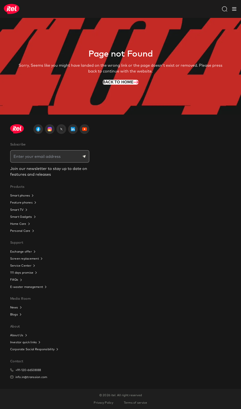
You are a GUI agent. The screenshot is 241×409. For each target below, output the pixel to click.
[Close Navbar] (234, 9)
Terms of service (135, 402)
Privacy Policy (103, 402)
